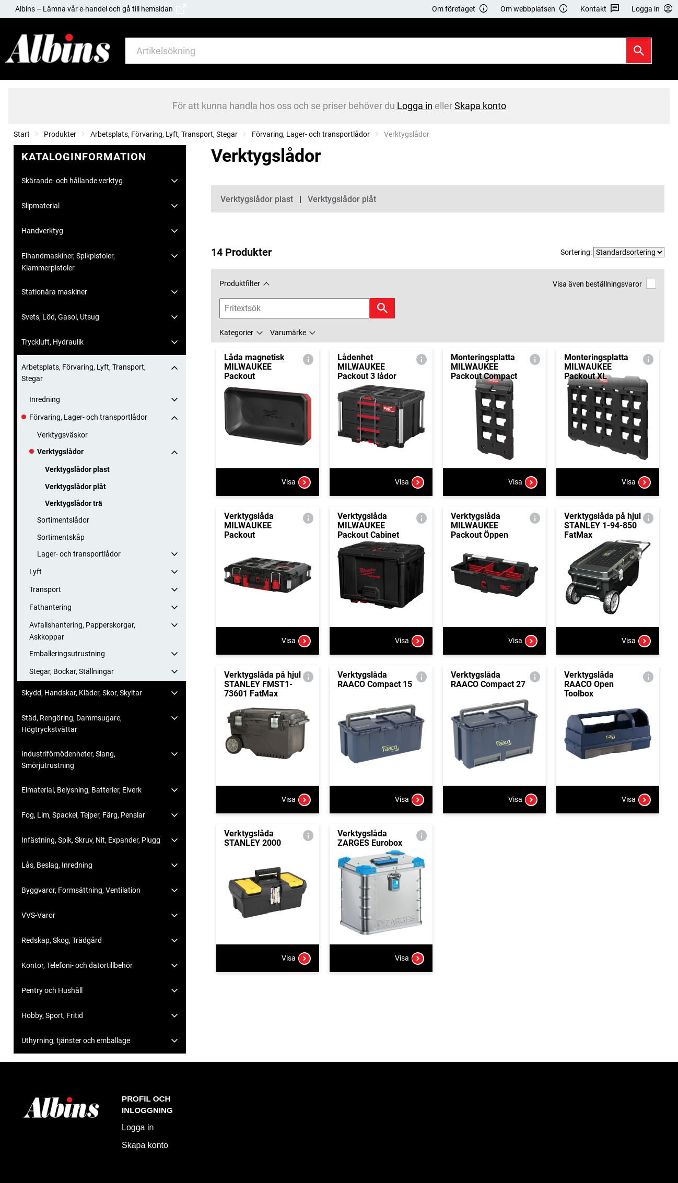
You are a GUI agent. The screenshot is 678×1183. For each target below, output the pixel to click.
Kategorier (236, 332)
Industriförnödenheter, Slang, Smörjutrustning (68, 760)
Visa (296, 482)
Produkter (60, 134)
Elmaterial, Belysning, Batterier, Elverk (81, 790)
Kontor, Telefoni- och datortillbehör (77, 965)
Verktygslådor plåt (75, 486)
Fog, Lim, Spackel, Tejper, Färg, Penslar (83, 815)
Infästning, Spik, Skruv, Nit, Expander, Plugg (90, 840)
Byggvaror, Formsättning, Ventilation (81, 890)
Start (22, 134)
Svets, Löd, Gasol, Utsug (60, 317)
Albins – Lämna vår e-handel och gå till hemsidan (100, 9)
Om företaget (460, 9)
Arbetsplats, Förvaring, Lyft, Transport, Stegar (164, 134)
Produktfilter (239, 283)
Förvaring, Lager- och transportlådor (311, 134)
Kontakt (599, 9)
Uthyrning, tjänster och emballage (75, 1040)
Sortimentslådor (63, 520)
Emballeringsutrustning (67, 653)
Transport (45, 589)
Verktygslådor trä (73, 503)
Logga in (138, 1127)
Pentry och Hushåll (52, 990)
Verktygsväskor (62, 435)
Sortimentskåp (61, 537)
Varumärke (288, 332)
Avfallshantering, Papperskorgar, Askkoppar (82, 631)
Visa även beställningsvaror (604, 284)
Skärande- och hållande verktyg (72, 180)
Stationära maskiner (54, 292)
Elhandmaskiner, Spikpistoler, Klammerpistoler (68, 261)
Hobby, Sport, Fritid (52, 1015)
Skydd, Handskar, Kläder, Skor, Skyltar (81, 693)
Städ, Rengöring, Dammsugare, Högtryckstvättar (71, 724)
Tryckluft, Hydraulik (52, 342)
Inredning (44, 399)
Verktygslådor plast (77, 469)
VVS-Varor (38, 915)
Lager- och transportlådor (79, 554)
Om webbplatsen (534, 9)
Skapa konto (145, 1145)
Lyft (35, 571)
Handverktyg (42, 231)
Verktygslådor (60, 451)
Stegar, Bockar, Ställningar (71, 671)
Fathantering (50, 607)
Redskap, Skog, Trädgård (61, 940)
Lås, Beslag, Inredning (56, 865)
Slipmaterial (40, 206)
